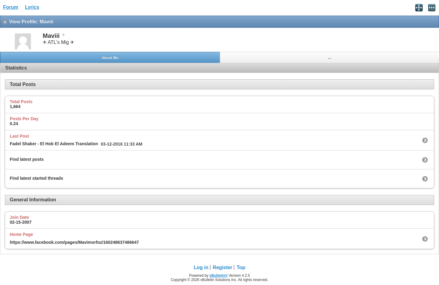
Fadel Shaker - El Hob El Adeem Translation (54, 143)
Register (222, 267)
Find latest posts (27, 159)
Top (241, 267)
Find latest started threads (36, 178)
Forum (10, 7)
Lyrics (32, 7)
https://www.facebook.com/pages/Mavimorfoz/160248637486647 (74, 242)
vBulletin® (218, 275)
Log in (201, 267)
